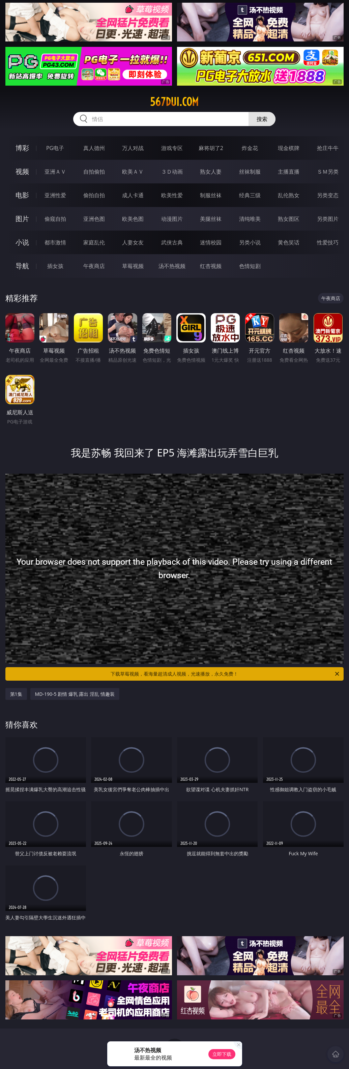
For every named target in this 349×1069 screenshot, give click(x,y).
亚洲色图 (94, 218)
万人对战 (133, 148)
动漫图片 (172, 218)
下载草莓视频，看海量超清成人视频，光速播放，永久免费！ (225, 674)
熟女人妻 (211, 171)
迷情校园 (211, 242)
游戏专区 (172, 148)
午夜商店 (94, 266)
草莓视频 (133, 266)
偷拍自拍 (94, 195)
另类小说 (250, 242)
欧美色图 (133, 218)
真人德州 (94, 148)
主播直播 (288, 171)
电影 (22, 195)
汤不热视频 (171, 266)
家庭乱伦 (94, 242)
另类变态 (328, 195)
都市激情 (55, 242)
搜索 (262, 119)
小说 (22, 242)
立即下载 (221, 1054)
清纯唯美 (250, 218)
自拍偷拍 (94, 171)
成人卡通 (133, 195)
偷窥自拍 (55, 218)
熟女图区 (288, 218)
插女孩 (55, 266)
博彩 (22, 147)
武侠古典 (172, 242)
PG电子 (55, 148)
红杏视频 (211, 266)
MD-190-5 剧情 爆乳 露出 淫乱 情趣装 (75, 694)
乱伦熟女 (288, 195)
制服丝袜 (211, 195)
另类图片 (328, 218)
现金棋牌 (288, 148)
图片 (22, 218)
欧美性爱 (172, 195)
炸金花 (250, 148)
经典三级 (250, 195)
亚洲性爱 (55, 195)
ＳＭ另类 (328, 171)
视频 (22, 171)
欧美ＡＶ (133, 171)
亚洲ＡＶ (55, 171)
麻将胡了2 (211, 148)
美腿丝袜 (211, 218)
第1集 (16, 694)
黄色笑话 (288, 242)
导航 (22, 265)
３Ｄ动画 (172, 171)
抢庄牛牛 (328, 148)
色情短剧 (250, 266)
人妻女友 (133, 242)
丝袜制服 (250, 171)
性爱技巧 (328, 242)
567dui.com (174, 102)
